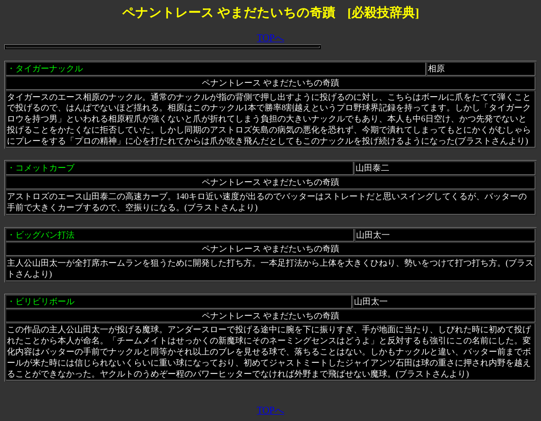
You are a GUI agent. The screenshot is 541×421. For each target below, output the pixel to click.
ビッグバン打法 (44, 234)
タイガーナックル (49, 68)
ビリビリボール (44, 301)
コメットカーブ (44, 167)
